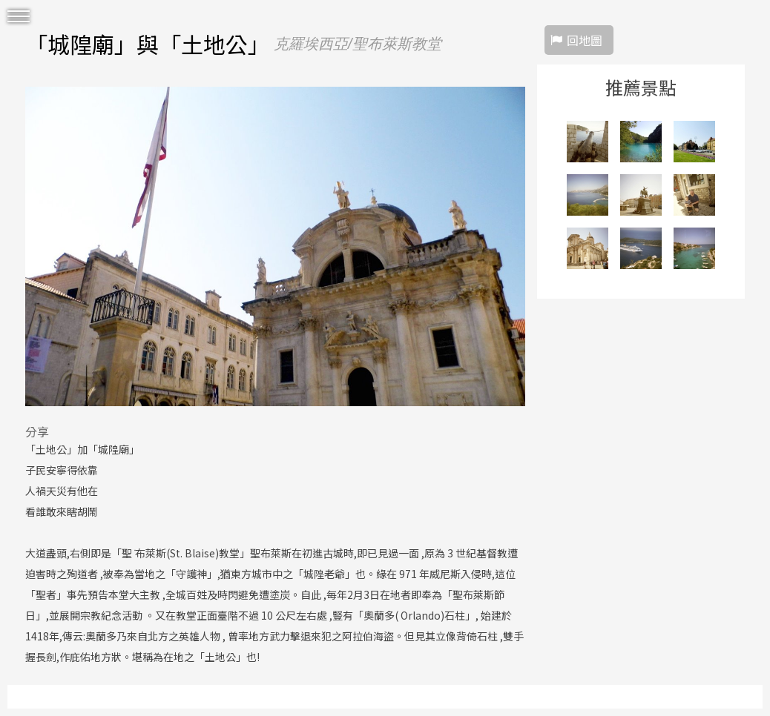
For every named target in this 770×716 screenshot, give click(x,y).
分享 (37, 431)
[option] (275, 246)
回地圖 (584, 40)
